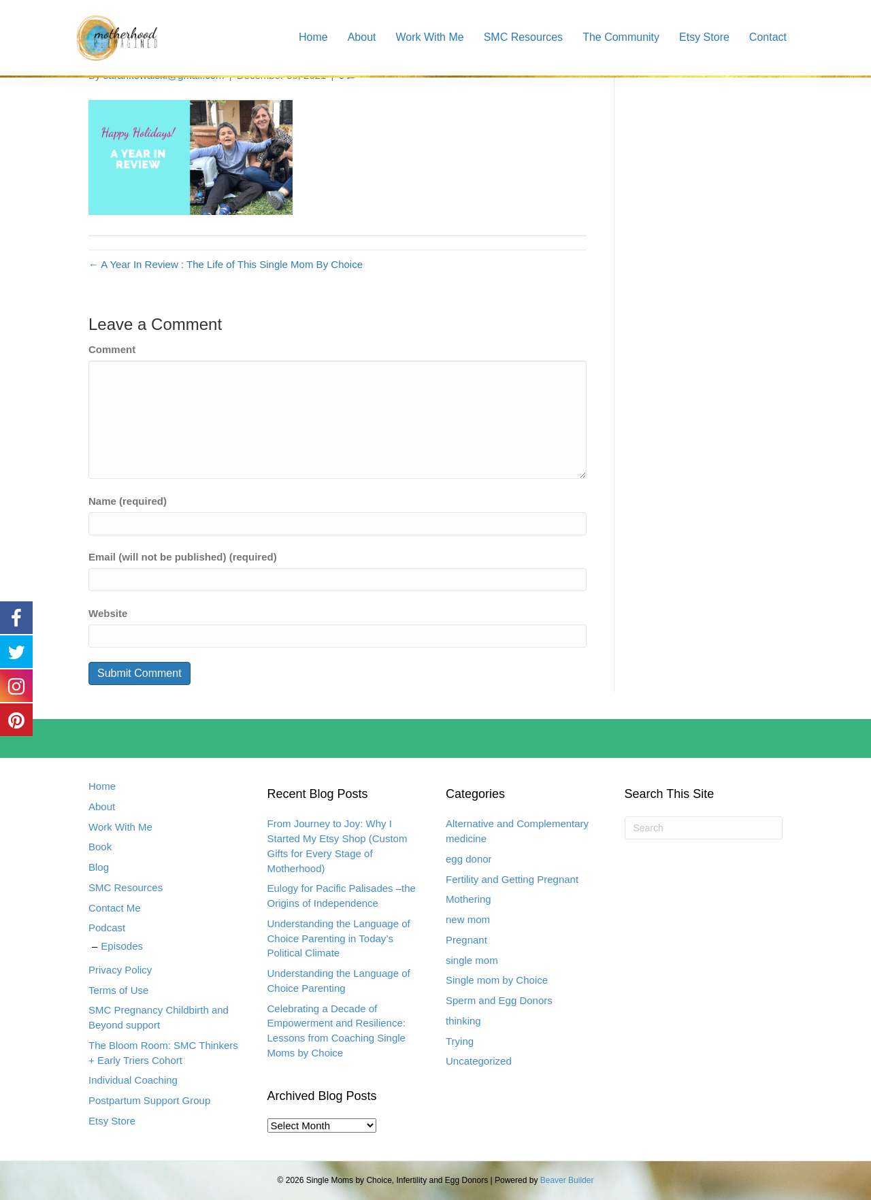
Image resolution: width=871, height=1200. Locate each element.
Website (107, 613)
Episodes (122, 946)
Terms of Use (118, 990)
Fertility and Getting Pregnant (512, 879)
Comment (111, 349)
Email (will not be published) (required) (182, 557)
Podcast (106, 927)
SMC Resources (523, 37)
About (362, 37)
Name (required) (127, 501)
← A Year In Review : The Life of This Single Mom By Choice (225, 264)
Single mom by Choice (497, 980)
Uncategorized (479, 1061)
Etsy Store (704, 37)
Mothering (468, 899)
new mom (468, 919)
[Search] (704, 827)
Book (100, 846)
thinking (463, 1021)
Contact (768, 37)
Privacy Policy (120, 970)
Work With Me (429, 37)
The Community (620, 37)
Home (313, 37)
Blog (98, 867)
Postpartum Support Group (149, 1100)
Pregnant (466, 940)
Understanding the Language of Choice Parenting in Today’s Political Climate (338, 938)
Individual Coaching (133, 1080)
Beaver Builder (567, 1180)
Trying (460, 1041)
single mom (472, 960)
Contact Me (114, 908)
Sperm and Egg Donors (499, 1000)
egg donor (469, 859)
